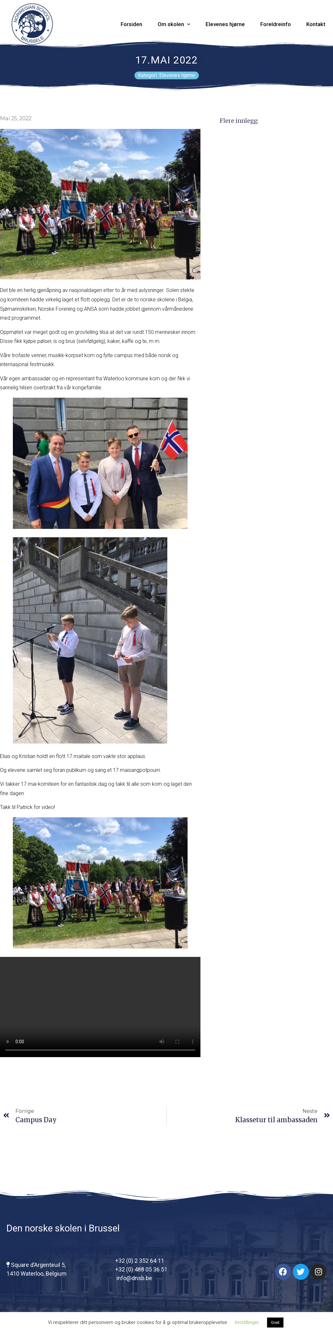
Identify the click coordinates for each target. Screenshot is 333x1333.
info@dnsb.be (133, 1278)
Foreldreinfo (275, 24)
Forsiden (131, 24)
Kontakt (315, 24)
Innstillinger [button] (247, 1322)
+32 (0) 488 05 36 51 (141, 1269)
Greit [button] (275, 1322)
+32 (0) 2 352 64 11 (139, 1260)
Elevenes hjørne (225, 24)
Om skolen (174, 24)
